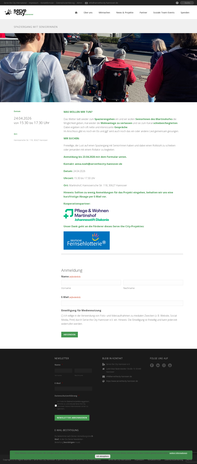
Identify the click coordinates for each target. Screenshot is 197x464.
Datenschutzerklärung (67, 396)
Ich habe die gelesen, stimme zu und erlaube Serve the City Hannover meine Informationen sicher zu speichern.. (73, 405)
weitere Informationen (178, 453)
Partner (143, 12)
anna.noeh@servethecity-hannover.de (98, 164)
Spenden (185, 12)
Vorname (66, 288)
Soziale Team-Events (164, 12)
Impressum (139, 459)
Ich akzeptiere (102, 456)
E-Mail (70, 297)
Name (59, 365)
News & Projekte (124, 12)
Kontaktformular (154, 459)
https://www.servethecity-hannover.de (122, 381)
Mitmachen (104, 12)
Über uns (88, 12)
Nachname (129, 288)
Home (76, 12)
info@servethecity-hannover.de (103, 2)
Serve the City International (119, 459)
